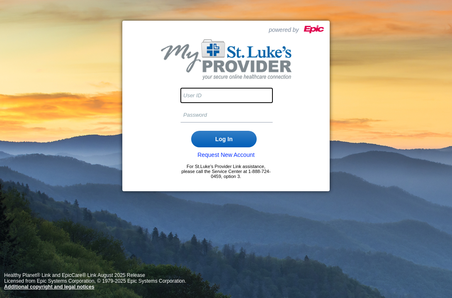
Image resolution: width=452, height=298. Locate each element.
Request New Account (226, 154)
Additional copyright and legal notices (49, 287)
